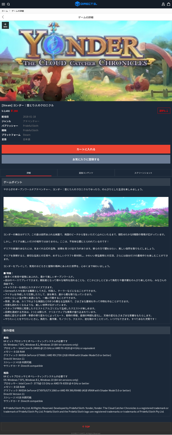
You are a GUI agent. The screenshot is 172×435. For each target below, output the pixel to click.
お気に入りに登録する (86, 159)
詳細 (29, 172)
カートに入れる (86, 149)
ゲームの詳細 (86, 17)
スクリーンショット (143, 172)
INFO (5, 25)
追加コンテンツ (86, 172)
